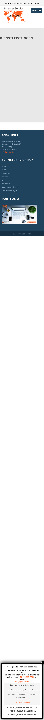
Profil (4, 653)
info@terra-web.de (8, 636)
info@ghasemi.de (22, 681)
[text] (22, 694)
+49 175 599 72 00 (26, 677)
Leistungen (6, 657)
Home (4, 650)
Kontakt (5, 660)
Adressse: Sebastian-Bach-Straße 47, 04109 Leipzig (22, 3)
